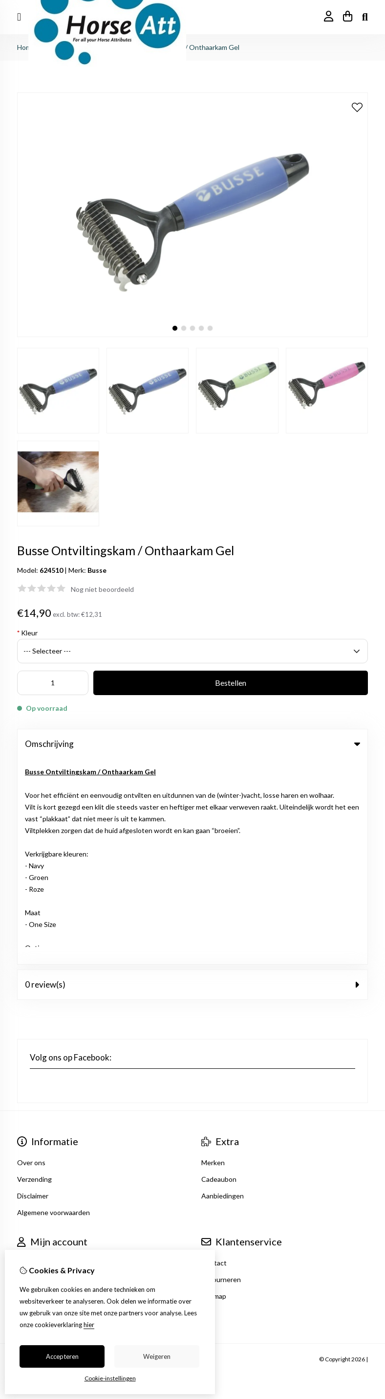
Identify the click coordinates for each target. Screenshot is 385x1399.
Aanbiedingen (222, 990)
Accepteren (62, 1356)
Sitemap (213, 1090)
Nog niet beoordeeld (102, 589)
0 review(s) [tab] (192, 779)
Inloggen (30, 1057)
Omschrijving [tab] (192, 744)
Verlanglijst (34, 1090)
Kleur (27, 633)
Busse (97, 570)
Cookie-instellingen (110, 1378)
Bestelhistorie (39, 1074)
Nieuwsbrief (35, 1107)
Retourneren (221, 1074)
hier (89, 1325)
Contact (214, 1057)
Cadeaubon (218, 974)
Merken (213, 957)
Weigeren (157, 1356)
